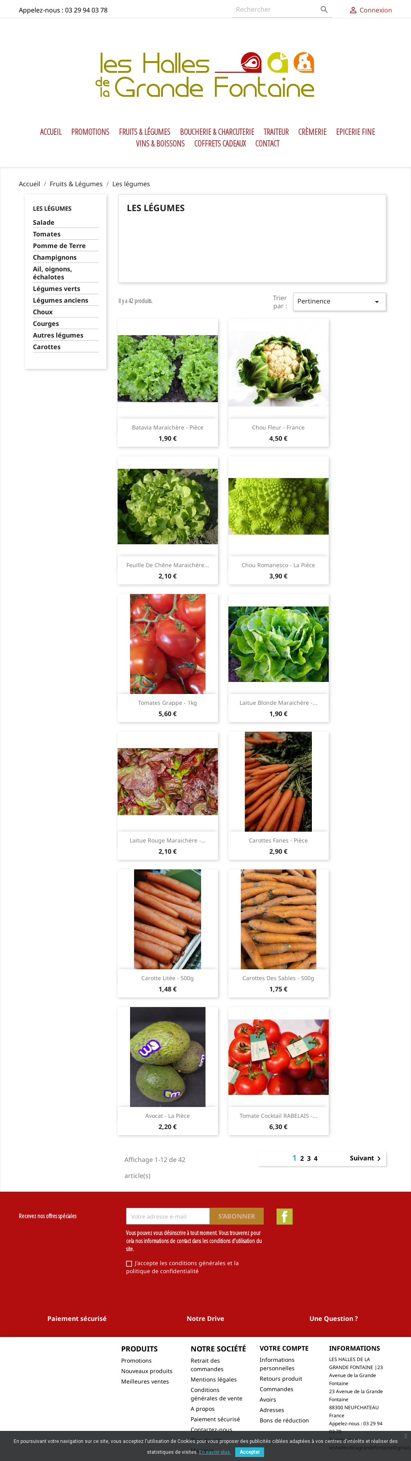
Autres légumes (58, 335)
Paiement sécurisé (215, 1419)
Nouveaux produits (147, 1371)
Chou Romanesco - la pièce (278, 565)
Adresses (272, 1410)
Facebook (285, 1217)
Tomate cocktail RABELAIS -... (278, 1115)
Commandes (276, 1389)
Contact (267, 143)
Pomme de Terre (59, 246)
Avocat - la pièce (167, 1115)
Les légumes (52, 208)
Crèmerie (312, 132)
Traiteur (276, 132)
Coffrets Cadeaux (220, 143)
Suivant (367, 1159)
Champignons (55, 257)
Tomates (47, 234)
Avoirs (268, 1399)
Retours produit (281, 1378)
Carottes (47, 347)
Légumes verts (56, 289)
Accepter (250, 1452)
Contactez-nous (211, 1429)
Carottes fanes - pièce (278, 840)
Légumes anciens (60, 300)
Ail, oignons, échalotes (52, 273)
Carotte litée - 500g (167, 978)
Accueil (50, 132)
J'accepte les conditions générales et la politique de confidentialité (182, 1267)
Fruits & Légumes (144, 132)
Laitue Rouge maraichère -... (168, 840)
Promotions (90, 132)
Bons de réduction (284, 1420)
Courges (46, 323)
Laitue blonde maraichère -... (278, 702)
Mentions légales (214, 1379)
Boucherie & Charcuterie (217, 132)
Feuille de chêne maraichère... (167, 565)
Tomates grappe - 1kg (167, 702)
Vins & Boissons (160, 143)
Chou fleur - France (278, 427)
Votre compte (284, 1348)
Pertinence (339, 302)
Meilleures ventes (145, 1381)
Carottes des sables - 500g (278, 978)
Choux (43, 312)
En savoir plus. (215, 1452)
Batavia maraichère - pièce (167, 427)
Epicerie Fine (355, 132)
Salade (44, 222)
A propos (203, 1408)
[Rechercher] (282, 9)
